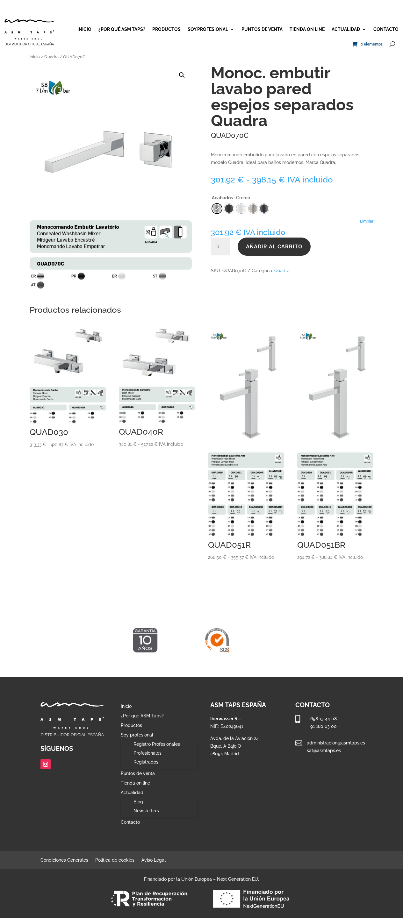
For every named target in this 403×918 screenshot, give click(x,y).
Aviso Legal (153, 860)
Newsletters (146, 810)
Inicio (84, 29)
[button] (182, 75)
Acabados (222, 197)
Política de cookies (114, 860)
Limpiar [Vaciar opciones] (366, 221)
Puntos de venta (262, 29)
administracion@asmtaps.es (336, 742)
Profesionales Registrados (147, 758)
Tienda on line (307, 29)
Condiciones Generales (64, 860)
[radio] (264, 208)
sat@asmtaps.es (324, 750)
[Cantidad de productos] (220, 246)
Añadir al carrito (274, 247)
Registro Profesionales (156, 744)
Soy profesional (208, 29)
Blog (138, 801)
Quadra (51, 56)
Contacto (386, 29)
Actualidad (346, 29)
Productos (166, 29)
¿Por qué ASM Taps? (121, 29)
